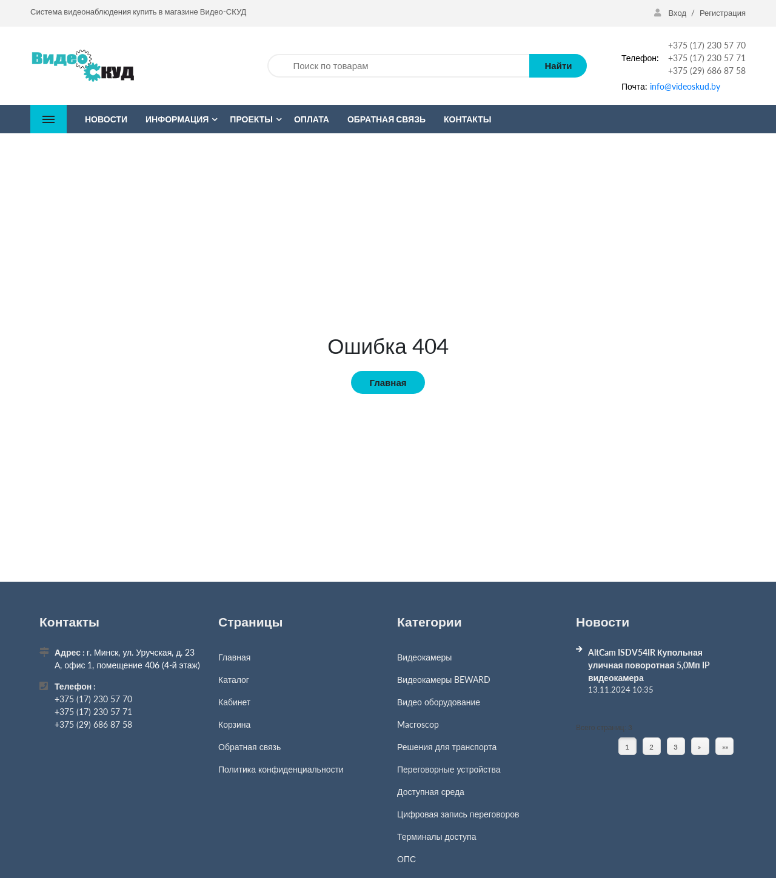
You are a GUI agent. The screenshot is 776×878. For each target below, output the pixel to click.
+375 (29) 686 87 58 (707, 70)
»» (725, 746)
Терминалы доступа (436, 836)
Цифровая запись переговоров (458, 814)
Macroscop (418, 724)
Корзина (234, 724)
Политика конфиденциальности (281, 769)
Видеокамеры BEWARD (443, 679)
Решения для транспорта (447, 747)
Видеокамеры (424, 657)
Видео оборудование (438, 702)
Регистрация (723, 13)
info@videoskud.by (685, 86)
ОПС (406, 859)
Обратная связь (249, 747)
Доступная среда (430, 792)
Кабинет (234, 702)
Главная (387, 382)
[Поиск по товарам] (398, 66)
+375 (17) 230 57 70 (707, 45)
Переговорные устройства (449, 769)
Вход (671, 13)
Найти (558, 65)
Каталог (233, 679)
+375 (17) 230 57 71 (707, 58)
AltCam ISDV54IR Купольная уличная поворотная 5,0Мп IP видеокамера (649, 665)
